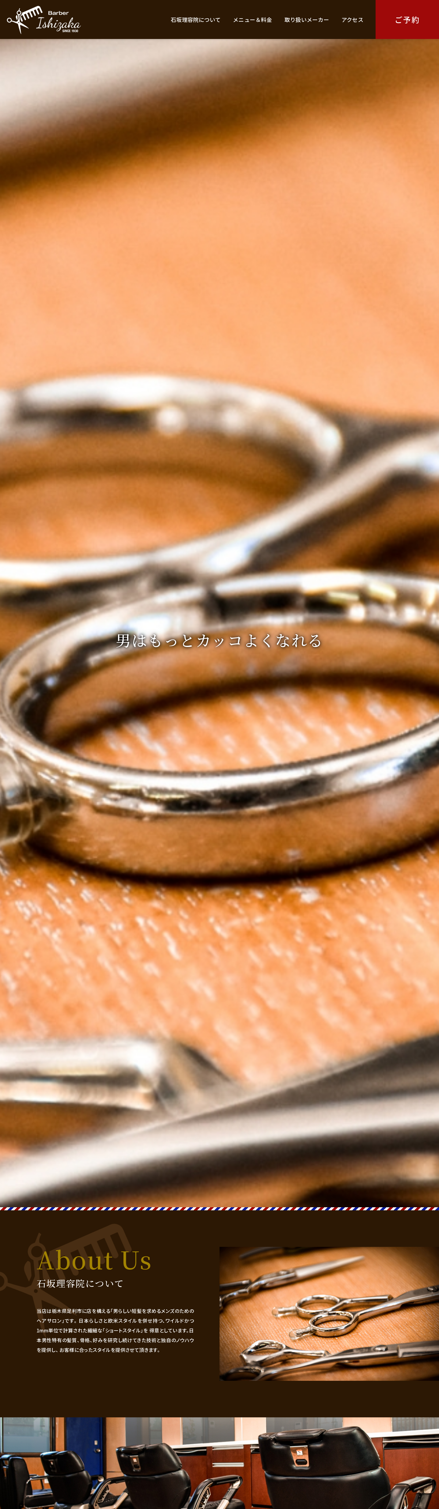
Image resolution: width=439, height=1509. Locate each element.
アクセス (352, 19)
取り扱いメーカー (306, 19)
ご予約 (407, 19)
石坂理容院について (196, 19)
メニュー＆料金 (252, 19)
